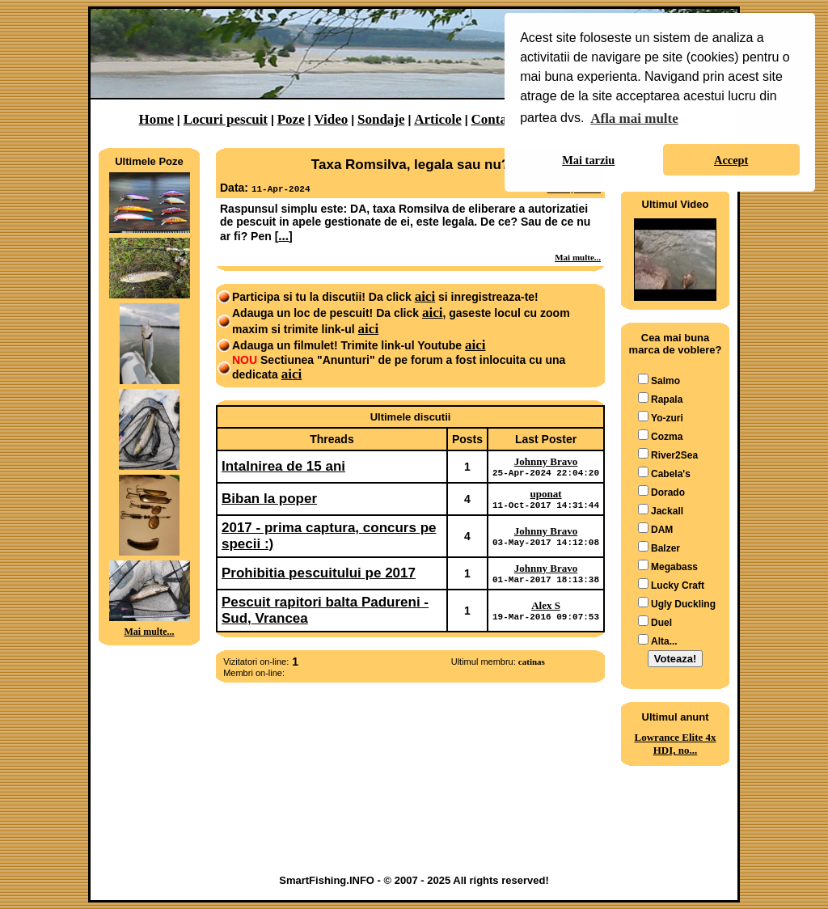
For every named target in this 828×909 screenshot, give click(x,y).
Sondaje (381, 119)
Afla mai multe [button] (634, 118)
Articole (438, 119)
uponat (546, 496)
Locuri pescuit (226, 119)
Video (331, 119)
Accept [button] (731, 160)
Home (156, 119)
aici (425, 296)
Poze (291, 119)
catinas (531, 669)
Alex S (545, 612)
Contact (494, 119)
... (283, 235)
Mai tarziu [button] (588, 160)
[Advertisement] (149, 708)
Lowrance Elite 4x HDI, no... (675, 743)
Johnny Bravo (545, 461)
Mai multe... (150, 631)
